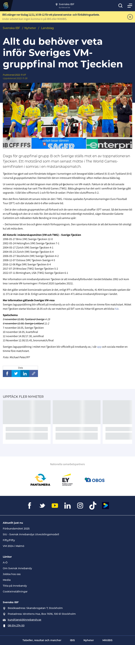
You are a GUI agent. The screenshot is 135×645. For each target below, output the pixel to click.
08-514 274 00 (16, 625)
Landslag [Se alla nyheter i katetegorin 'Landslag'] (47, 28)
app (99, 347)
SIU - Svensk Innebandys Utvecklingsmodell (31, 534)
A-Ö (5, 562)
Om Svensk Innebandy (17, 568)
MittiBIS (107, 640)
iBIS (72, 640)
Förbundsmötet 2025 (16, 528)
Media (7, 580)
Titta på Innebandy (15, 585)
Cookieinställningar (15, 591)
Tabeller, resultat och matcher (41, 640)
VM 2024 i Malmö (13, 546)
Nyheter (30, 28)
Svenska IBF (11, 28)
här (116, 309)
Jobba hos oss (12, 574)
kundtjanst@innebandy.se (24, 619)
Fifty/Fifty (9, 540)
